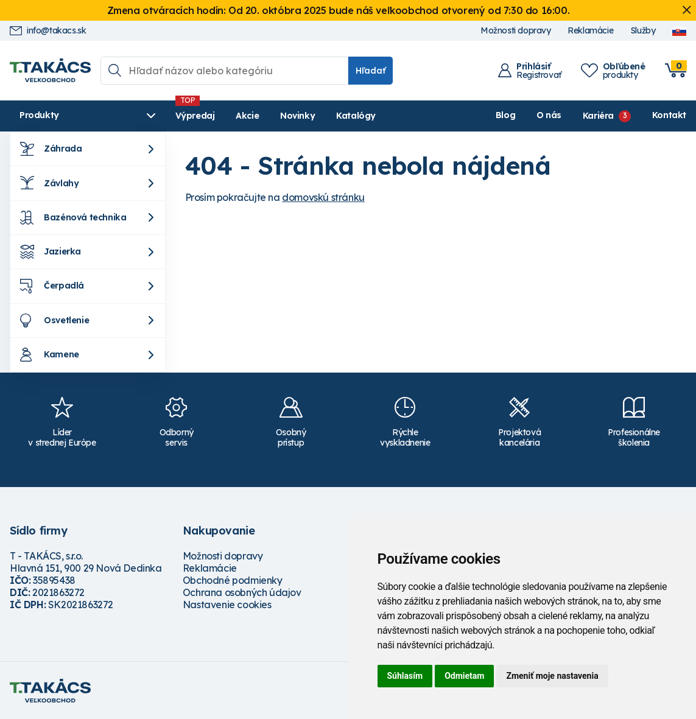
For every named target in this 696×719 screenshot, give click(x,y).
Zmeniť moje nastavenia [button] (552, 676)
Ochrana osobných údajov (242, 592)
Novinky (297, 115)
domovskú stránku (323, 197)
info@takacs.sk (48, 31)
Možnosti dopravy (515, 31)
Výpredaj (195, 115)
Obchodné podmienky (233, 580)
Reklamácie (590, 31)
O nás (548, 115)
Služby (643, 31)
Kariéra (598, 115)
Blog (505, 115)
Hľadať (370, 70)
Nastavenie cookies (227, 604)
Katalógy (356, 115)
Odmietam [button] (464, 676)
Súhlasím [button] (405, 676)
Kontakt (669, 115)
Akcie (247, 115)
